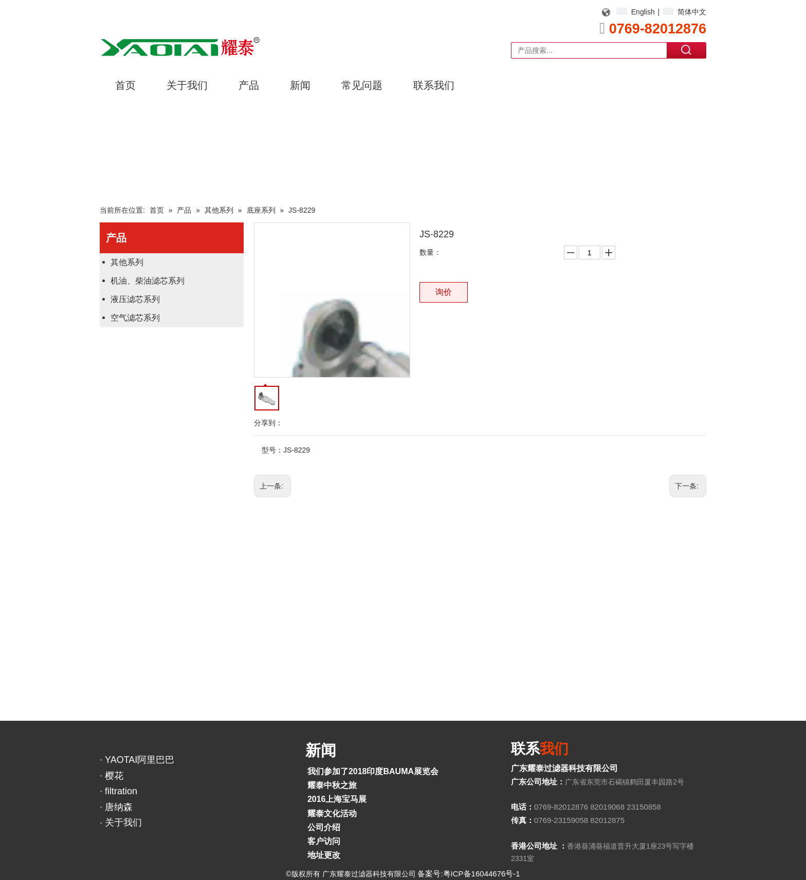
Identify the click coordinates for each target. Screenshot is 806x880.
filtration (121, 791)
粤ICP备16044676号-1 (481, 873)
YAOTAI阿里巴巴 (139, 760)
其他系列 (127, 262)
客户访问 (323, 841)
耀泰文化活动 (332, 813)
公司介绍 (323, 827)
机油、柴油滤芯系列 (148, 280)
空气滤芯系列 (135, 317)
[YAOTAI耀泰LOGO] (180, 46)
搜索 (686, 50)
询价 (443, 292)
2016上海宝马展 (337, 799)
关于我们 (123, 822)
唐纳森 (119, 807)
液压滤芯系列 (135, 299)
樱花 (114, 776)
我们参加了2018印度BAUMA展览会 (372, 771)
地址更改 (323, 855)
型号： (272, 450)
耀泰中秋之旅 (332, 785)
